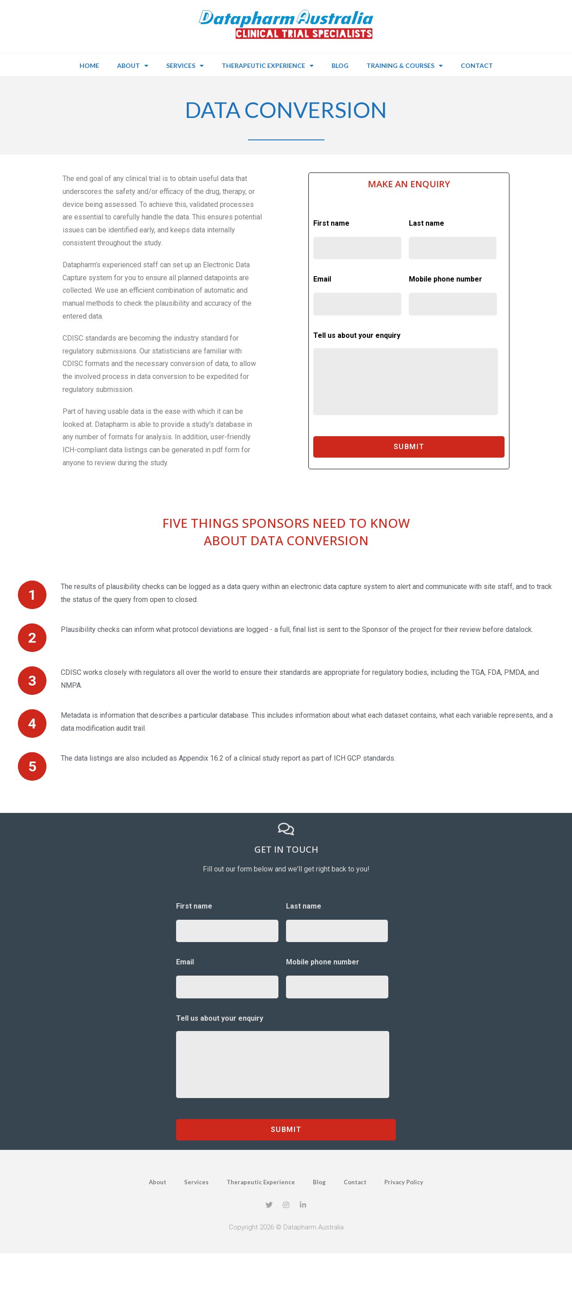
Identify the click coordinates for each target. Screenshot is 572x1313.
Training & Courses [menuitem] (404, 65)
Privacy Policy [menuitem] (403, 1182)
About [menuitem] (132, 65)
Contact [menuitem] (477, 65)
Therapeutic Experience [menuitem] (268, 65)
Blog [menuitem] (340, 65)
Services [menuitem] (185, 65)
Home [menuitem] (89, 65)
